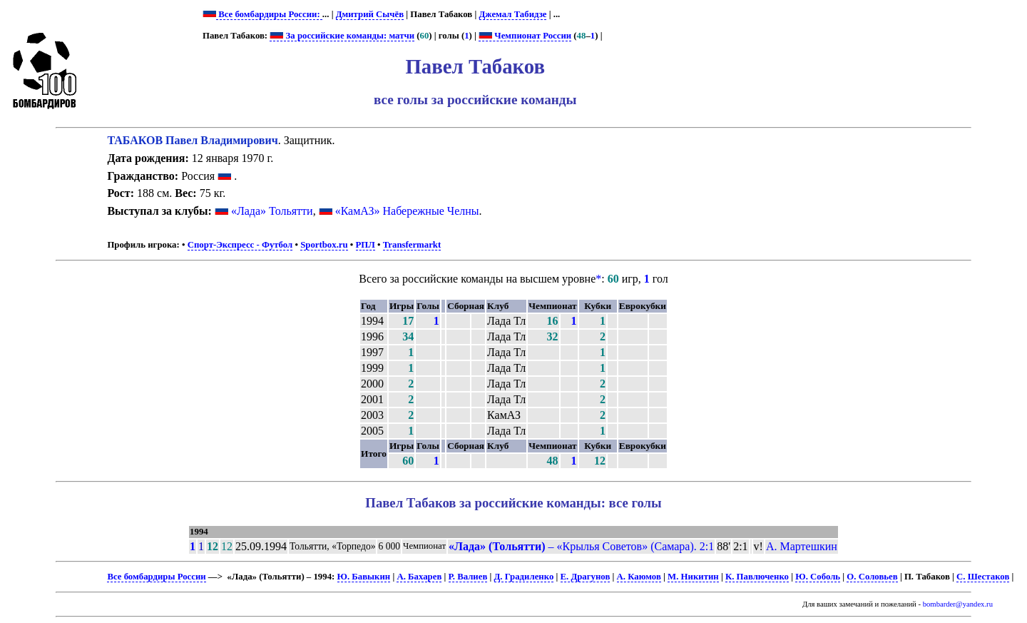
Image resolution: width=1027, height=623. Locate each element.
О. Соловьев (872, 577)
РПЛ (365, 245)
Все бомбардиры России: (269, 14)
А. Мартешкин (801, 546)
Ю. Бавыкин (364, 577)
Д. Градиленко (524, 577)
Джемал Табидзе (513, 14)
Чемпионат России (525, 36)
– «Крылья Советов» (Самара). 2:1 (581, 546)
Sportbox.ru (323, 245)
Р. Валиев (468, 577)
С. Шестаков (982, 577)
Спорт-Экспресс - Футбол (240, 245)
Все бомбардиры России (156, 577)
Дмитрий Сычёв (370, 14)
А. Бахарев (419, 577)
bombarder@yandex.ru (958, 604)
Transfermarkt (412, 245)
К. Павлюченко (757, 577)
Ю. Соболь (817, 577)
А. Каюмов (639, 577)
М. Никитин (693, 577)
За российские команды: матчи (342, 36)
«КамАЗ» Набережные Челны (407, 211)
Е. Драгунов (585, 577)
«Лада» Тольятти (272, 211)
